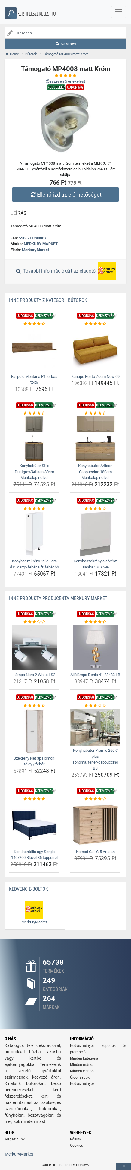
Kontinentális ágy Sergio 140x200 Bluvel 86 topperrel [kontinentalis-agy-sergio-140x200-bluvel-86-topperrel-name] (34, 854)
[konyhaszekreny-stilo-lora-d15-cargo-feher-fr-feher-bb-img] (34, 534)
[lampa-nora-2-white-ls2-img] (34, 647)
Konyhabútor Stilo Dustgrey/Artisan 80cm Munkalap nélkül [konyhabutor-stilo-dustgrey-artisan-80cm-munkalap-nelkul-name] (34, 471)
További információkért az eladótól (65, 271)
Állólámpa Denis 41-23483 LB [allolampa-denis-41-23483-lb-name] (95, 674)
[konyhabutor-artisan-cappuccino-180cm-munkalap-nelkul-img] (95, 438)
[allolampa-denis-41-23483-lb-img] (95, 647)
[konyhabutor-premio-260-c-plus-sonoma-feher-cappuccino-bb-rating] (95, 706)
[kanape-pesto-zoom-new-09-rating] (95, 324)
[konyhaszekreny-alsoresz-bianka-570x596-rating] (95, 509)
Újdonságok (80, 1077)
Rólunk (75, 1139)
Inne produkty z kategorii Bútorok (48, 300)
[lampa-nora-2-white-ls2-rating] (34, 622)
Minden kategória (84, 1058)
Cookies (76, 1145)
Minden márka (81, 1065)
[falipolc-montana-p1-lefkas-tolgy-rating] (34, 324)
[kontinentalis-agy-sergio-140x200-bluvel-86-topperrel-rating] (34, 799)
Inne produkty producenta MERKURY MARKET (58, 598)
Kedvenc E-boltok (28, 889)
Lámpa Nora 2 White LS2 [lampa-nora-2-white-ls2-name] (34, 674)
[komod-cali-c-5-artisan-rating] (95, 799)
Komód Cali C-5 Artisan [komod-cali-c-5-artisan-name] (95, 851)
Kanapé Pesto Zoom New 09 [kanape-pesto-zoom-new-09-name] (95, 376)
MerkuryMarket (35, 250)
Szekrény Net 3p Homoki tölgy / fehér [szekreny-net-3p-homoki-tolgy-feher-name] (34, 761)
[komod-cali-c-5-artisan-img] (95, 824)
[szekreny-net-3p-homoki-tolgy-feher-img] (34, 731)
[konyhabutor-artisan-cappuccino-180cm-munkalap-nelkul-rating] (95, 413)
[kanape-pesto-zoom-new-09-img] (95, 349)
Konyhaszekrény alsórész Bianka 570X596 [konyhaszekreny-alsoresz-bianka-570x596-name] (95, 564)
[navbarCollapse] (118, 12)
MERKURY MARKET (41, 244)
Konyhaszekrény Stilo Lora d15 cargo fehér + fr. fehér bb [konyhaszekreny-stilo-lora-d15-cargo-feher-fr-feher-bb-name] (34, 564)
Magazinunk (15, 1139)
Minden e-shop (82, 1071)
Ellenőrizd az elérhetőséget (65, 195)
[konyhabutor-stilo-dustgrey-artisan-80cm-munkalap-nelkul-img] (34, 438)
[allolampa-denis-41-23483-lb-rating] (95, 622)
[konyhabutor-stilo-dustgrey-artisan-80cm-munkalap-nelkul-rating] (34, 413)
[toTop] (123, 1166)
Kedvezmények (82, 1084)
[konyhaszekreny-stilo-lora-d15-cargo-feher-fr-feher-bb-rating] (34, 509)
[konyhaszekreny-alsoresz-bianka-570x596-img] (95, 534)
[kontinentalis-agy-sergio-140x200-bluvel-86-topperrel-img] (34, 824)
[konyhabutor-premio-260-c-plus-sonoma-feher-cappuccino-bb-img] (95, 727)
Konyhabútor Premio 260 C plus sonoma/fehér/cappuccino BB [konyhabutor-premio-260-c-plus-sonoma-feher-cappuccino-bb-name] (95, 759)
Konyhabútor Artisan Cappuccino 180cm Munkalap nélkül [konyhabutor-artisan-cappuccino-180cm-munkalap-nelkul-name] (95, 471)
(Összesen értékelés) (65, 81)
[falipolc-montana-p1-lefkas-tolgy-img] (34, 349)
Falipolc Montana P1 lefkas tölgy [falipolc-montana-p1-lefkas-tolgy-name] (34, 379)
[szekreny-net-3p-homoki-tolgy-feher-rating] (34, 706)
